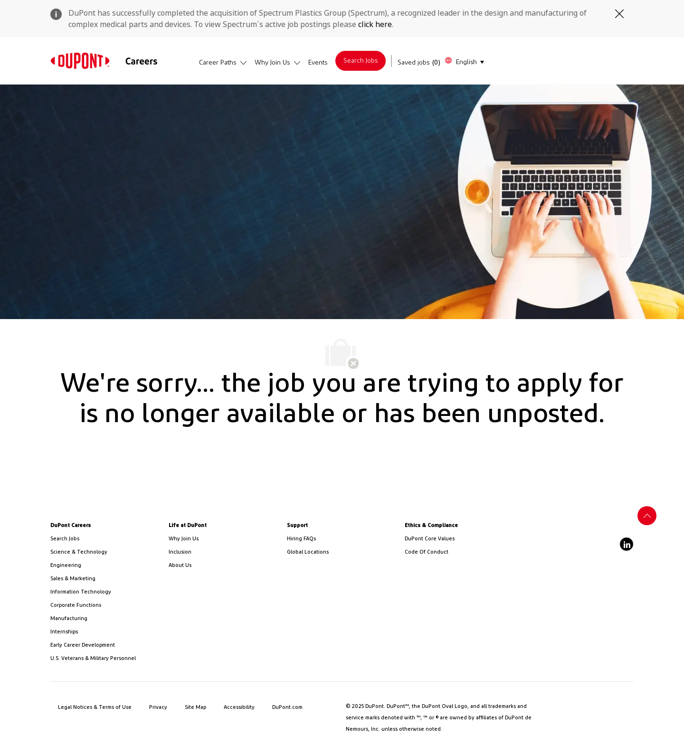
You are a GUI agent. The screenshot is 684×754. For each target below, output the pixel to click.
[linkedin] (626, 544)
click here (375, 24)
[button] (464, 61)
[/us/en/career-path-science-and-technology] (105, 552)
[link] (80, 60)
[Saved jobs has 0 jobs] (419, 62)
